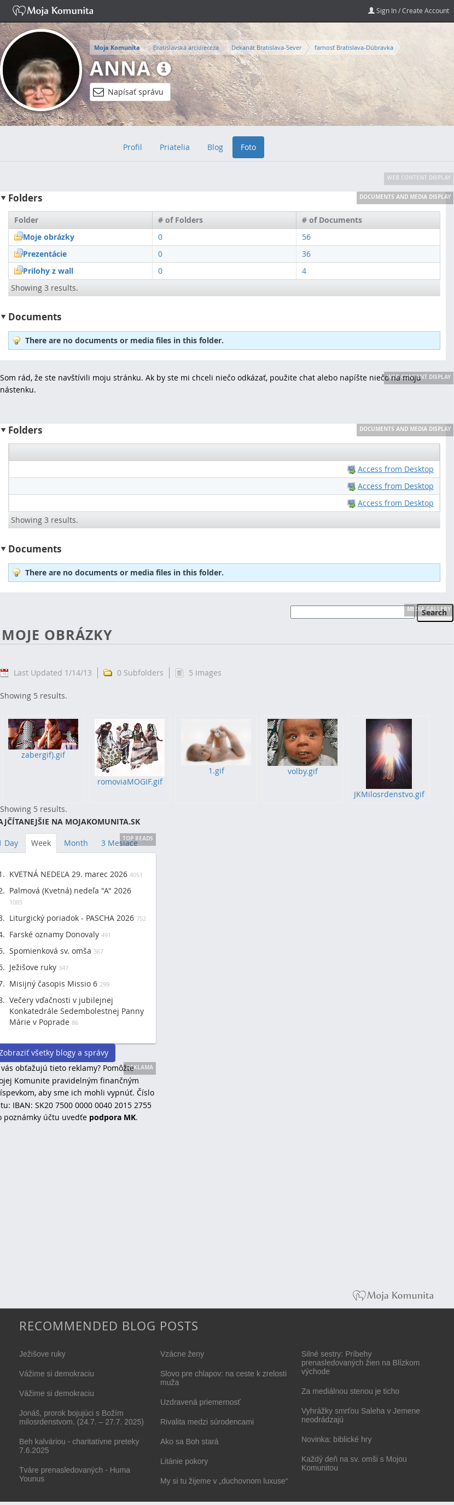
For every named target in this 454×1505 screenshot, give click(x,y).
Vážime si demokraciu (56, 1373)
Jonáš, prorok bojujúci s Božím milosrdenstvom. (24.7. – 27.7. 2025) (81, 1417)
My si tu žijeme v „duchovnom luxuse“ (224, 1481)
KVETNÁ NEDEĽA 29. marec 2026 (68, 874)
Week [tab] (41, 843)
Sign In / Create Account (408, 10)
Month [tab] (76, 843)
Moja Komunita (117, 47)
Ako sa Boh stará (189, 1441)
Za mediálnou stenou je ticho (350, 1391)
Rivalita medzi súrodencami (207, 1421)
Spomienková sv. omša (50, 950)
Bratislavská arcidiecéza (186, 47)
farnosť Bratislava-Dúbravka (354, 47)
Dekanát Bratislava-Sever (266, 47)
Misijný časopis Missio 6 (53, 983)
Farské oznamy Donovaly (54, 934)
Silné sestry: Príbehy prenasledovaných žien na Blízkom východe (360, 1363)
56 (306, 237)
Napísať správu (128, 92)
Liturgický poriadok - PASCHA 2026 (71, 918)
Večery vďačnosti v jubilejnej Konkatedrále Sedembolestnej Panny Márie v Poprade (76, 1011)
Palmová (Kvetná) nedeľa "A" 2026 (70, 890)
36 (306, 254)
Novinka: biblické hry (336, 1439)
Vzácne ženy (182, 1354)
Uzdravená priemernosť (200, 1402)
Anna (120, 68)
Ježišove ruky (32, 967)
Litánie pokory (184, 1461)
